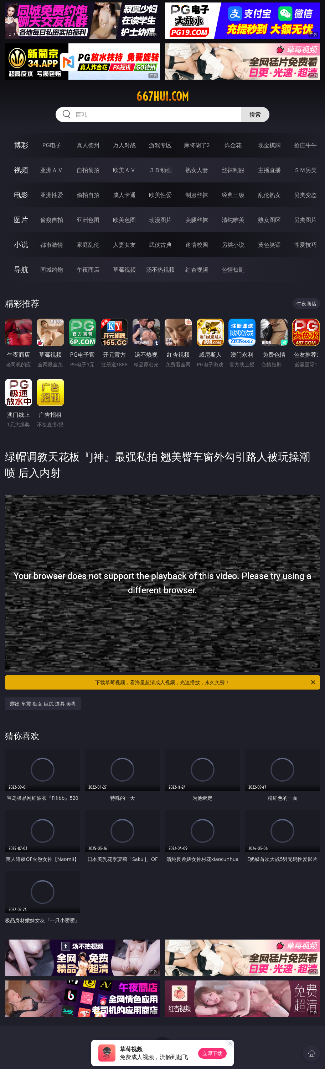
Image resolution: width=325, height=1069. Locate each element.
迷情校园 (196, 245)
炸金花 (233, 145)
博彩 (21, 145)
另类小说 (233, 245)
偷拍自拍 (88, 195)
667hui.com (162, 96)
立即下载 (212, 1053)
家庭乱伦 (88, 245)
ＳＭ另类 (305, 170)
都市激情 (51, 245)
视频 (21, 170)
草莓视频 (124, 269)
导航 (21, 269)
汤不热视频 (160, 269)
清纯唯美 (233, 220)
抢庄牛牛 (305, 145)
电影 (21, 195)
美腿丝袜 (196, 220)
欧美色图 (124, 220)
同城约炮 (51, 269)
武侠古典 (160, 245)
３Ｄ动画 (160, 170)
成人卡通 (124, 195)
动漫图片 (160, 220)
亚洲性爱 (51, 195)
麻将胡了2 (197, 145)
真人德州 (88, 145)
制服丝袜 (196, 195)
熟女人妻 (196, 170)
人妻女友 (124, 245)
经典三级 (233, 195)
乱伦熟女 (269, 195)
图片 (21, 219)
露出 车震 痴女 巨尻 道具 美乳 (43, 703)
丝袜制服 (233, 170)
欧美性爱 (160, 195)
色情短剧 (233, 269)
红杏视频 (196, 269)
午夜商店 (88, 269)
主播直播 (269, 170)
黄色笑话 (269, 245)
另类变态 (305, 195)
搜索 (255, 114)
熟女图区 (269, 220)
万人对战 (124, 145)
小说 (21, 244)
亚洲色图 (88, 220)
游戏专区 (160, 145)
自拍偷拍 (88, 170)
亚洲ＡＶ (51, 170)
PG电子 (51, 145)
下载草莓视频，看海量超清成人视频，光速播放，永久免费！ (205, 682)
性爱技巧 (305, 245)
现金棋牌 (269, 145)
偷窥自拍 (51, 220)
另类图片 (305, 220)
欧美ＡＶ (124, 170)
